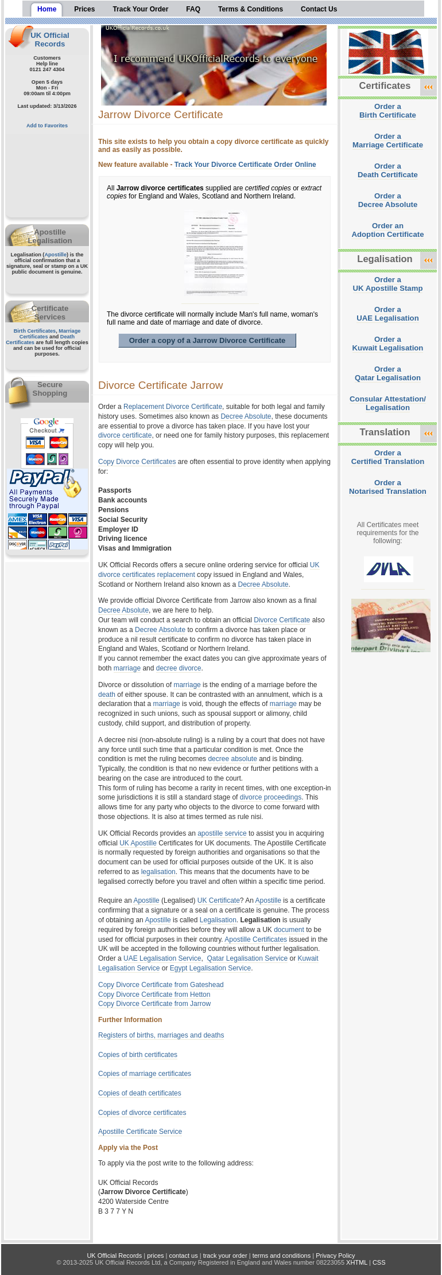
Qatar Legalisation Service (247, 958)
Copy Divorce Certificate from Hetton (154, 995)
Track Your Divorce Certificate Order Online (245, 165)
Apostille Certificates (255, 939)
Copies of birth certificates (137, 1055)
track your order (225, 1255)
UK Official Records (49, 39)
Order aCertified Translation (388, 457)
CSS (379, 1262)
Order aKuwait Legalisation (388, 343)
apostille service (221, 833)
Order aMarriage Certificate (387, 140)
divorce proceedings (270, 797)
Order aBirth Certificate (387, 110)
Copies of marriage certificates (144, 1074)
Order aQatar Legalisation (388, 373)
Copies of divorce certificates (142, 1113)
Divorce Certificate (282, 620)
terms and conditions (282, 1255)
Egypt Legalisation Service (210, 968)
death (106, 695)
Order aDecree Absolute (388, 200)
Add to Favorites (47, 125)
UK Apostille (138, 843)
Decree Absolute (245, 416)
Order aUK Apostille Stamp (388, 284)
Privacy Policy (335, 1255)
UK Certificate (218, 900)
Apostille (55, 255)
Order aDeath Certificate (388, 170)
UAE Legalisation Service (162, 958)
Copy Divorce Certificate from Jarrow (154, 1004)
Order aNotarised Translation (388, 487)
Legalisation (218, 920)
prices (155, 1255)
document (289, 930)
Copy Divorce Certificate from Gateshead (161, 985)
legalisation (158, 872)
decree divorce (178, 668)
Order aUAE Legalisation (387, 313)
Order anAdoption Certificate (387, 230)
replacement (176, 575)
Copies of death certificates (139, 1093)
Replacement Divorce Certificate (172, 407)
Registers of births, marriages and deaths (161, 1035)
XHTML (356, 1262)
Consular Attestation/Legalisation (388, 403)
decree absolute (232, 759)
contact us (183, 1255)
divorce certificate (125, 435)
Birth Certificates (35, 331)
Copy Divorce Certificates (137, 462)
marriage (127, 668)
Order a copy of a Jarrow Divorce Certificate (207, 340)
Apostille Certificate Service (140, 1132)
